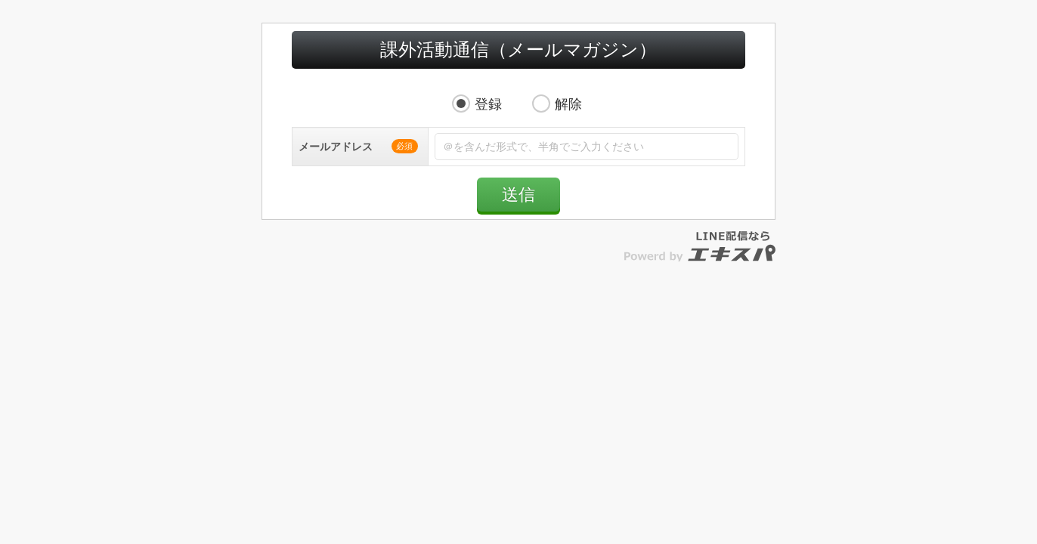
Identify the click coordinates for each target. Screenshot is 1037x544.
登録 (488, 119)
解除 (568, 119)
